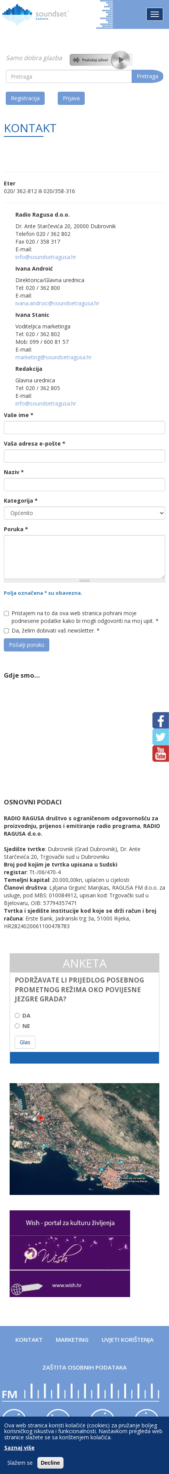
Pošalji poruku (26, 644)
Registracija (25, 98)
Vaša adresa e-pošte (34, 443)
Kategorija (21, 500)
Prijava (71, 98)
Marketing (72, 1339)
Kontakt (29, 1339)
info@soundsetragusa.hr (45, 257)
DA (22, 1015)
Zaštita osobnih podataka (84, 1367)
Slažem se (20, 1462)
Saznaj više (19, 1447)
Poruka (16, 529)
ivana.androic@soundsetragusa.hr (57, 303)
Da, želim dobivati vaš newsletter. (52, 630)
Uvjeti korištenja (128, 1339)
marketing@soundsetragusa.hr (53, 357)
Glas (25, 1042)
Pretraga (147, 76)
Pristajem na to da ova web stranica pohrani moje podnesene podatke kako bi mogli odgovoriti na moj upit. (81, 616)
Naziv (14, 472)
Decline (50, 1463)
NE (22, 1026)
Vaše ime (18, 415)
